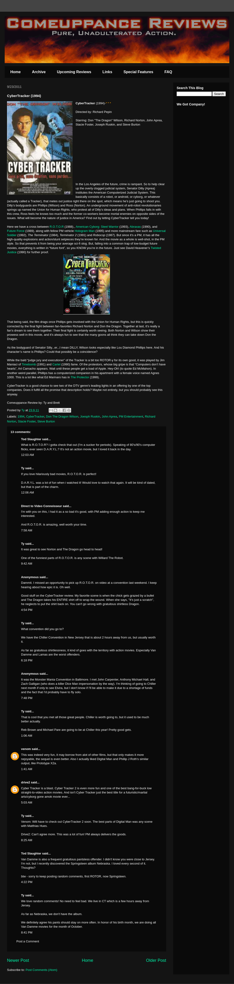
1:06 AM (26, 735)
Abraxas (135, 226)
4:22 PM (26, 882)
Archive (39, 72)
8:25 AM (26, 840)
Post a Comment (27, 941)
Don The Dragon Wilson (62, 416)
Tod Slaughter (31, 439)
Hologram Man (85, 231)
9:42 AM (26, 563)
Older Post (156, 960)
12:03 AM (27, 455)
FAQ (168, 72)
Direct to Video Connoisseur (41, 506)
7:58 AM (26, 530)
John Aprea (109, 416)
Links (107, 72)
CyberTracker (35, 416)
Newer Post (18, 960)
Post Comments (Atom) (41, 970)
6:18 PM (26, 660)
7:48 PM (26, 698)
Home (15, 72)
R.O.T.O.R (57, 226)
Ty (22, 468)
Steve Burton (46, 421)
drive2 (25, 782)
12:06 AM (27, 492)
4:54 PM (26, 610)
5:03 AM (26, 802)
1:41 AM (26, 769)
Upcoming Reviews (74, 72)
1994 (21, 416)
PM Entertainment (131, 416)
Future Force (15, 231)
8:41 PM (26, 932)
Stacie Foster (27, 421)
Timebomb (29, 364)
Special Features (138, 72)
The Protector (80, 377)
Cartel (56, 364)
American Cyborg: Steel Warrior (97, 226)
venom (26, 749)
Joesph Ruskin (90, 416)
